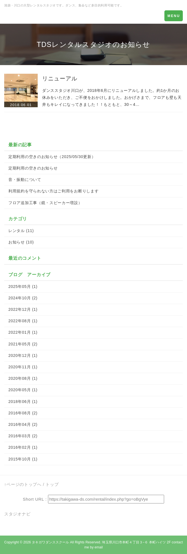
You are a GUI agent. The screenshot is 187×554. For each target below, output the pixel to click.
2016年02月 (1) (22, 447)
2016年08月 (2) (22, 413)
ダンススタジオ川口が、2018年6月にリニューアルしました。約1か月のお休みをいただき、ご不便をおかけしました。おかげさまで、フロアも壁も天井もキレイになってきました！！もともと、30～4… (112, 97)
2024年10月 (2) (22, 298)
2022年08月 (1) (22, 321)
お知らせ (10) (21, 242)
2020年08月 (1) (22, 378)
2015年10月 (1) (22, 459)
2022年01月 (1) (22, 332)
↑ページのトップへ (23, 484)
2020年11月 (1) (22, 367)
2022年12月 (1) (22, 309)
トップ (52, 484)
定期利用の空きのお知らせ (32, 168)
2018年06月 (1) (22, 401)
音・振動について (24, 179)
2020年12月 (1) (22, 355)
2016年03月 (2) (22, 436)
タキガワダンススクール (50, 542)
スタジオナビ (17, 514)
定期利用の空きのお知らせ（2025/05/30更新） (51, 156)
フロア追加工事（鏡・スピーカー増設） (45, 202)
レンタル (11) (21, 230)
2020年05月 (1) (22, 390)
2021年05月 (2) (22, 344)
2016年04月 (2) (22, 424)
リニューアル (59, 78)
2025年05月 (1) (22, 286)
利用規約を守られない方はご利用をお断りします (53, 191)
